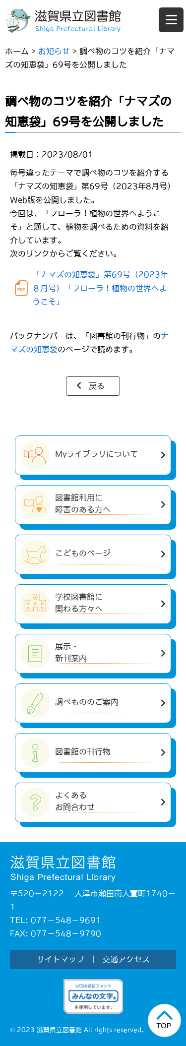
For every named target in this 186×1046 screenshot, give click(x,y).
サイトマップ (60, 959)
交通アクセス (126, 959)
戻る (97, 386)
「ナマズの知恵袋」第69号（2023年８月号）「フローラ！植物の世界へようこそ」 (100, 287)
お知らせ (54, 51)
